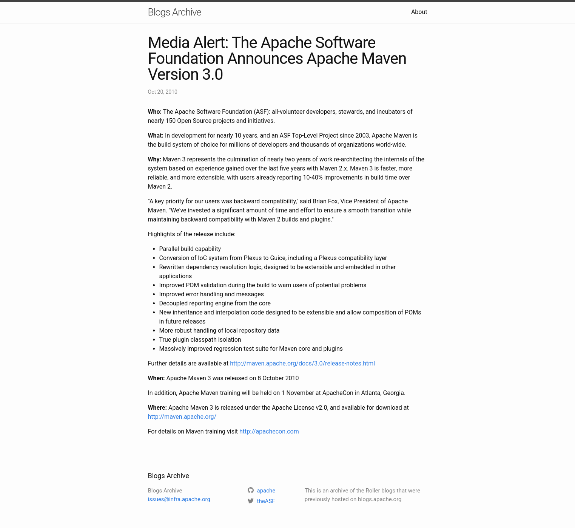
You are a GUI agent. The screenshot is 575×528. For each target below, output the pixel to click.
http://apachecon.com (269, 431)
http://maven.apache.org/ (182, 416)
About (419, 11)
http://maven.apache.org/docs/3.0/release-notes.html (302, 363)
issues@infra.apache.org (179, 499)
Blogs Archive (174, 12)
